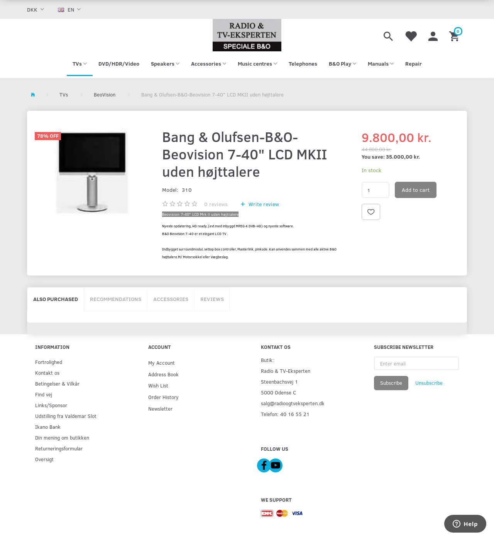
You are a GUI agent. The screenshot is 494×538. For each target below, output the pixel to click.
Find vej (43, 394)
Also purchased (55, 299)
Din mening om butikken (62, 437)
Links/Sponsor (51, 405)
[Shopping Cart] (455, 35)
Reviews (212, 299)
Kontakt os (47, 372)
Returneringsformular (59, 448)
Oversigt (44, 459)
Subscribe (391, 382)
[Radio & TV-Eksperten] (247, 35)
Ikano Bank (48, 426)
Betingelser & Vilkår (57, 383)
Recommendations (115, 299)
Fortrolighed (48, 362)
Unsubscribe (429, 382)
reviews (216, 204)
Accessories (170, 299)
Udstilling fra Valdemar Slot (65, 416)
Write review (263, 204)
